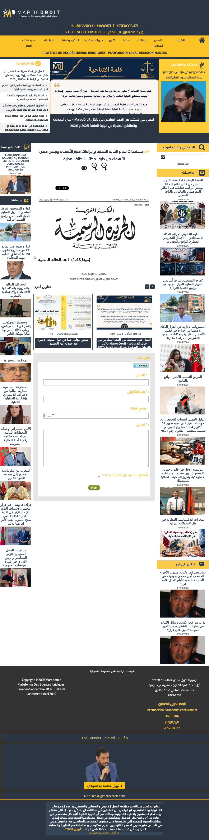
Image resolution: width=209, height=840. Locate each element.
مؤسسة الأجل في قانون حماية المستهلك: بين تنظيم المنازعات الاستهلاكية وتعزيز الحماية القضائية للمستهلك (183, 475)
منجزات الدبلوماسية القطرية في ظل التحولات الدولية (183, 521)
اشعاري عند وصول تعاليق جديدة (125, 475)
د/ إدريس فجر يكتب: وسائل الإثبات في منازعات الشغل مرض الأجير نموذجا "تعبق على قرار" (182, 626)
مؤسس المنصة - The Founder (104, 737)
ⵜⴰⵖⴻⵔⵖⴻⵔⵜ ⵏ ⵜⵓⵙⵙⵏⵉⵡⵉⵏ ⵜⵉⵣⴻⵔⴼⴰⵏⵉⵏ (104, 26)
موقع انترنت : (139, 408)
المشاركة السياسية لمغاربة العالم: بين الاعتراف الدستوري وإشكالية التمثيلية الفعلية (15, 394)
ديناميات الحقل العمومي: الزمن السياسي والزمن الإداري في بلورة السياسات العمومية (15, 557)
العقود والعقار (70, 40)
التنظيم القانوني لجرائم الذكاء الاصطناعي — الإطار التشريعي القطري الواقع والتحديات (183, 237)
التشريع (181, 40)
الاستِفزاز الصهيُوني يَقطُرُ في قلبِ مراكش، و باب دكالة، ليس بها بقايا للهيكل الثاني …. (25, 107)
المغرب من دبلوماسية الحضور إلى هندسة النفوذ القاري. (15, 474)
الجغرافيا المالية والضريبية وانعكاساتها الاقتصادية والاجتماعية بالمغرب (27, 97)
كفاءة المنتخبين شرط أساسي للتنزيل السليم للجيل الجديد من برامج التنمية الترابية (25, 87)
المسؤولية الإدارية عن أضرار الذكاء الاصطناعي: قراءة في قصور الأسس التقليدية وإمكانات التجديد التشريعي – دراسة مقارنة (182, 332)
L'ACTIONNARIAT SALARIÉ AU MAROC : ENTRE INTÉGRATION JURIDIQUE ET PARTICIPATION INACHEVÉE (15, 162)
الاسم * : (142, 375)
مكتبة (126, 40)
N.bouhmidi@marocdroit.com (104, 796)
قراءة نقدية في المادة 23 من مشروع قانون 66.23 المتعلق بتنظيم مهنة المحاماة (26, 127)
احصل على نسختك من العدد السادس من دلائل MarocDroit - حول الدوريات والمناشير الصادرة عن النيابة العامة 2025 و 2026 (26, 75)
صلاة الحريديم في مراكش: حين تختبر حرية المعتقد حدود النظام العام (184, 74)
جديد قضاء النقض (28, 43)
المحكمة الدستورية (15, 360)
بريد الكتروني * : (138, 391)
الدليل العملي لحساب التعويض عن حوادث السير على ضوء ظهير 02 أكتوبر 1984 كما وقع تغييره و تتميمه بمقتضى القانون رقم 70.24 (182, 425)
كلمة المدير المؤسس (184, 64)
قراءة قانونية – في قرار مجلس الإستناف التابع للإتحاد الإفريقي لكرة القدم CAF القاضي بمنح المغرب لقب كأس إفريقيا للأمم (15, 514)
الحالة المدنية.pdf (53, 259)
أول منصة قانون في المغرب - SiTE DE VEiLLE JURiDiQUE (104, 32)
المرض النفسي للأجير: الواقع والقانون (183, 378)
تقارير (112, 40)
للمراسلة (49, 40)
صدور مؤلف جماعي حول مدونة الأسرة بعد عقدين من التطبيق (26, 117)
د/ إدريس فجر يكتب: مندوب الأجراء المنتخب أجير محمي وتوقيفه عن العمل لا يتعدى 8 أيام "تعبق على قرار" (183, 578)
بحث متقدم (183, 163)
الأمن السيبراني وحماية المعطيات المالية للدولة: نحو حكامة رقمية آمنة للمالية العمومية (16, 436)
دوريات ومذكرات (93, 40)
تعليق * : (142, 424)
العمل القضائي (158, 43)
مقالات (141, 40)
